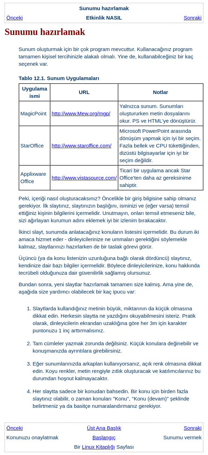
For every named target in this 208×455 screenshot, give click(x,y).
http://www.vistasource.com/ (84, 178)
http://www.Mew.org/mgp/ (80, 113)
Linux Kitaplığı (98, 447)
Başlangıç (104, 437)
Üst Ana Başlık (104, 428)
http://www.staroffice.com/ (81, 146)
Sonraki (193, 18)
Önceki (14, 18)
